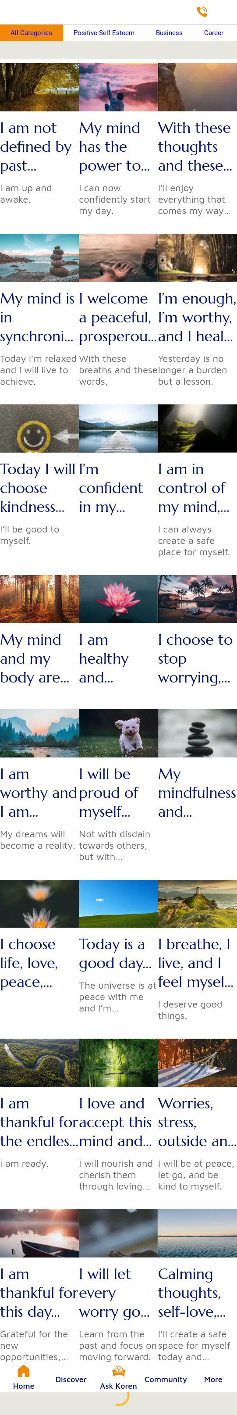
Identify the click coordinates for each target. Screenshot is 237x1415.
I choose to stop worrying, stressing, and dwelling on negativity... (197, 658)
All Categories (31, 33)
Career (213, 33)
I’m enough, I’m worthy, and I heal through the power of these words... (197, 317)
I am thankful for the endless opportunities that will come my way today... (39, 1122)
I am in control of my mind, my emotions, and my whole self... (196, 488)
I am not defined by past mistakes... (35, 146)
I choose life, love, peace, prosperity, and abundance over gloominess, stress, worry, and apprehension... (38, 963)
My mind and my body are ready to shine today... (30, 658)
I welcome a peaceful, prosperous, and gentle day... (117, 317)
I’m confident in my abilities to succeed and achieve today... (113, 488)
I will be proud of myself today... (108, 793)
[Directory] (201, 12)
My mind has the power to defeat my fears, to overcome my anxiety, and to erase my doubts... (117, 146)
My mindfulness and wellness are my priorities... (197, 793)
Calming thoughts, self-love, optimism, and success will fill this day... (196, 1293)
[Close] (12, 12)
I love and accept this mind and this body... (115, 1122)
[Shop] (224, 12)
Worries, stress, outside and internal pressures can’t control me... (197, 1122)
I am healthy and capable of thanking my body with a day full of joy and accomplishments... (116, 658)
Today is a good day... (115, 953)
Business (169, 33)
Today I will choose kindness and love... (37, 488)
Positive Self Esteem (104, 33)
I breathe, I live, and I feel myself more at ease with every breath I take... (194, 963)
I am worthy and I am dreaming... (38, 793)
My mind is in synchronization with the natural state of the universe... (39, 317)
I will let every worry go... (114, 1293)
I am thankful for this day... (39, 1293)
